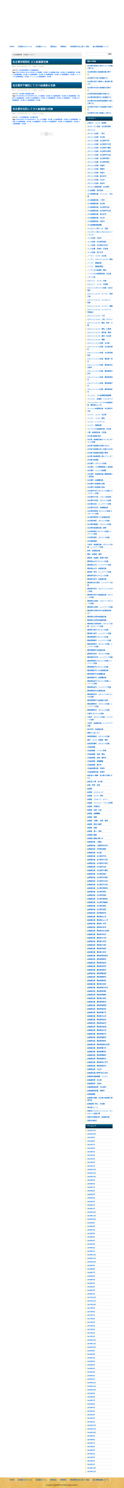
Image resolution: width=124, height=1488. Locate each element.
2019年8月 (91, 1226)
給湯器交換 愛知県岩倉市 (96, 963)
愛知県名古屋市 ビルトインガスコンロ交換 (100, 602)
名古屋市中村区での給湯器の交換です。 (100, 108)
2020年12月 (91, 1169)
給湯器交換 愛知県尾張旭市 (97, 955)
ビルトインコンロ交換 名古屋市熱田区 (100, 354)
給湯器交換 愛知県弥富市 (96, 970)
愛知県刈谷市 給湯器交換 (96, 579)
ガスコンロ (91, 130)
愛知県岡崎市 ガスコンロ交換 (97, 637)
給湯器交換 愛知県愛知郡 (96, 973)
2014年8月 (91, 1439)
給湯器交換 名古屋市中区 (96, 856)
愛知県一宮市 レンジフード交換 (99, 572)
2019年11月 (91, 1216)
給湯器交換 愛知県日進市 (96, 984)
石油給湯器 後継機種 (95, 761)
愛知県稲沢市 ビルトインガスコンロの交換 (100, 695)
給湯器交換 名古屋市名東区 (97, 877)
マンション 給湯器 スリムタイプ (100, 399)
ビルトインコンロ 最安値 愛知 (99, 332)
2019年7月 (91, 1230)
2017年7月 (91, 1315)
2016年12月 (91, 1340)
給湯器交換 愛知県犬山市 (96, 1016)
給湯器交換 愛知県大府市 (96, 941)
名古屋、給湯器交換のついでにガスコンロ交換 (100, 441)
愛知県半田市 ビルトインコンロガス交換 (100, 590)
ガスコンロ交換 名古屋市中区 (98, 140)
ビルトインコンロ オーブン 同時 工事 (100, 295)
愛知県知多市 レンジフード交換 (99, 687)
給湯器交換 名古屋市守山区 (97, 884)
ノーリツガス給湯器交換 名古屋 (99, 273)
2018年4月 (91, 1283)
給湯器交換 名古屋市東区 (96, 892)
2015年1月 (91, 1422)
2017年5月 (91, 1322)
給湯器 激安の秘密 (94, 824)
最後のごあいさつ (93, 733)
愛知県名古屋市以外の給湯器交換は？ (99, 612)
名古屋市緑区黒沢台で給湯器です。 (100, 97)
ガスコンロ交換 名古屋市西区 (98, 162)
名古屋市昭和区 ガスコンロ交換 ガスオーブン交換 (99, 512)
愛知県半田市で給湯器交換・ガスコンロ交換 (100, 596)
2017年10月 (91, 1304)
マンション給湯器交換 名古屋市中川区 (100, 410)
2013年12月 (91, 1468)
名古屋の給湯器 (92, 460)
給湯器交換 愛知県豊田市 (96, 1058)
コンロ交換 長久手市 (95, 252)
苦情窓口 (63, 46)
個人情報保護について (101, 46)
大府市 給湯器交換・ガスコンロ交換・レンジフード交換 (100, 546)
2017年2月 (91, 1333)
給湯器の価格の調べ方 (95, 838)
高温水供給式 (92, 1120)
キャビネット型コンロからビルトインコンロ (100, 233)
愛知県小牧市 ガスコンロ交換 (97, 630)
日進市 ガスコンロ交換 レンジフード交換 (100, 718)
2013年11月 (91, 1471)
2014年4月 (91, 1454)
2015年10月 (91, 1390)
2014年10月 (91, 1432)
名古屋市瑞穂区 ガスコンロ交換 (99, 524)
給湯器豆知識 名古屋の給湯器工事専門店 (100, 1099)
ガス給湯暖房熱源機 (94, 225)
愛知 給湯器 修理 (94, 554)
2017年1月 (91, 1336)
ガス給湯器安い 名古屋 (68, 98)
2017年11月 (91, 1301)
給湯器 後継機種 (93, 813)
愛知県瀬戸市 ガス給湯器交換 (97, 670)
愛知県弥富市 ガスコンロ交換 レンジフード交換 (100, 645)
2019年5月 (91, 1237)
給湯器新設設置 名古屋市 (96, 1087)
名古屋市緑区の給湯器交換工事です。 (99, 73)
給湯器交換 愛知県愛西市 (96, 977)
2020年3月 (91, 1201)
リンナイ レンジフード (96, 422)
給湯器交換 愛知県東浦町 (96, 991)
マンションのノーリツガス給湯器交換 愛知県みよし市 (100, 404)
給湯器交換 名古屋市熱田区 (97, 899)
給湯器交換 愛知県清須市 (96, 1009)
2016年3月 (91, 1372)
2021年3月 (91, 1159)
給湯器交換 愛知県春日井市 (97, 987)
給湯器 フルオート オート (97, 799)
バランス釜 (91, 277)
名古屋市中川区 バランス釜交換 (99, 497)
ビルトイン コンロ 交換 (97, 281)
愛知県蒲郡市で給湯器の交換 (97, 700)
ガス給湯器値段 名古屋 (35, 74)
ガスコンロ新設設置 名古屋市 (98, 187)
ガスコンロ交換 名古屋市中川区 (99, 144)
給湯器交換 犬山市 (94, 1069)
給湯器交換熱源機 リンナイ (97, 1076)
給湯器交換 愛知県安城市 (96, 948)
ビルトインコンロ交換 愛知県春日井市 (100, 372)
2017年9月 (91, 1308)
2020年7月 (91, 1187)
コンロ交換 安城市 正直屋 (97, 249)
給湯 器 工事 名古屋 (94, 781)
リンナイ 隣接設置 (94, 425)
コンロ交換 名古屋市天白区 (97, 245)
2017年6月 (91, 1319)
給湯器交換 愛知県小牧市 (96, 952)
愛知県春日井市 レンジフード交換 (100, 657)
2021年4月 (91, 1155)
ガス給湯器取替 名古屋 (51, 74)
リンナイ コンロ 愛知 (96, 418)
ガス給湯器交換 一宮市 (96, 200)
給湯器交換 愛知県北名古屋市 (98, 931)
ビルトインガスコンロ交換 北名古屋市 (100, 289)
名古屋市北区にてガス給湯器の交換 (33, 109)
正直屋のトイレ (41, 46)
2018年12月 (91, 1255)
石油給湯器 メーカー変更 (96, 750)
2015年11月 (91, 1386)
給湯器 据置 (92, 817)
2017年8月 (91, 1312)
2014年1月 (91, 1464)
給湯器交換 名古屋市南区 (96, 874)
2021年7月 (91, 1145)
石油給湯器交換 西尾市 (96, 772)
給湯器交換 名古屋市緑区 (96, 906)
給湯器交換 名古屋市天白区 (97, 881)
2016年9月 (91, 1351)
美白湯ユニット (92, 1107)
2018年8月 (91, 1269)
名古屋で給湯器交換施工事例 (97, 453)
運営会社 (53, 46)
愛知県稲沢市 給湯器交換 (96, 691)
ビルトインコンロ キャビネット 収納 (100, 301)
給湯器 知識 (92, 828)
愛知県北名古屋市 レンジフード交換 (100, 584)
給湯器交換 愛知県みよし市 (97, 920)
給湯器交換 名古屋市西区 (96, 909)
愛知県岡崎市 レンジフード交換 (99, 640)
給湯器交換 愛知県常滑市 (96, 966)
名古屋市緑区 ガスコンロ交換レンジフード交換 (99, 532)
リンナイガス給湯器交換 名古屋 (99, 429)
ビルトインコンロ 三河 (96, 316)
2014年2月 (91, 1461)
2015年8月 (91, 1397)
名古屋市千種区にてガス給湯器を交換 (34, 85)
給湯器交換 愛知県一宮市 (96, 923)
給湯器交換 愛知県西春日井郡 (98, 1044)
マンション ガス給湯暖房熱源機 (99, 395)
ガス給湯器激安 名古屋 (66, 74)
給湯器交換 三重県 (94, 842)
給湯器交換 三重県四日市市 (97, 845)
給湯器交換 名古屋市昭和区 (97, 888)
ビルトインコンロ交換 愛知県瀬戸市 (100, 384)
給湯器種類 (91, 1094)
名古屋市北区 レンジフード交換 (99, 504)
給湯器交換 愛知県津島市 (96, 1002)
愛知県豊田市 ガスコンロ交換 (98, 710)
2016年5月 (91, 1365)
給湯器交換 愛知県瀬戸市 (96, 1012)
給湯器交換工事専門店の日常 (97, 1073)
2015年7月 (91, 1400)
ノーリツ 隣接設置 (94, 263)
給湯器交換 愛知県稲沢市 (96, 1034)
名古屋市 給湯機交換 (95, 480)
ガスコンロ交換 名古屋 (96, 137)
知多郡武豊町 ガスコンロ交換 (98, 743)
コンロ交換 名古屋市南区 (96, 242)
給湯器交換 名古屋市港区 (96, 895)
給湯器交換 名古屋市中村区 (97, 863)
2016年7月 (91, 1358)
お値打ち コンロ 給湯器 (96, 123)
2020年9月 (91, 1180)
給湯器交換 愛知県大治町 (96, 945)
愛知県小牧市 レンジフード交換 (99, 633)
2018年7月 (91, 1272)
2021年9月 (91, 1137)
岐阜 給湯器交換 (93, 551)
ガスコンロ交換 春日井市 (96, 176)
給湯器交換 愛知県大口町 (96, 938)
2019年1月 (91, 1251)
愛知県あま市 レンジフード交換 (99, 565)
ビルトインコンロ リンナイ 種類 (100, 306)
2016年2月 (91, 1376)
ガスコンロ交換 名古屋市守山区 (99, 155)
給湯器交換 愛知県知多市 (96, 1023)
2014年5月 (91, 1450)
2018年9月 (91, 1265)
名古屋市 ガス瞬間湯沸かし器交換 (100, 467)
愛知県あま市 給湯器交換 (96, 568)
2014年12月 (91, 1425)
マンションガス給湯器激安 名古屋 (40, 76)
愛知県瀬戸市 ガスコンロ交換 (97, 667)
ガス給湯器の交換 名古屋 (56, 72)
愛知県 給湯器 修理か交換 (97, 558)
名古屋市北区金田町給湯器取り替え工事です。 (100, 102)
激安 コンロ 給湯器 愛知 (97, 740)
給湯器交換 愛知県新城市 (96, 980)
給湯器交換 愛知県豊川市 (96, 1048)
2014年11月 (91, 1429)
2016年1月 (91, 1379)
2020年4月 (91, 1198)
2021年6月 (91, 1148)
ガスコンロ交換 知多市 (96, 183)
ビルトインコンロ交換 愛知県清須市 (100, 378)
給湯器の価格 (92, 835)
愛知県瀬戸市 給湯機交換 (96, 674)
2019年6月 (91, 1233)
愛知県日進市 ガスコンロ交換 (98, 654)
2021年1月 (91, 1166)
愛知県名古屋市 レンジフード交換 (100, 607)
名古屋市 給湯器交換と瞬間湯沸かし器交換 (100, 475)
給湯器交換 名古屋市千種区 (97, 870)
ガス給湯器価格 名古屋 (19, 74)
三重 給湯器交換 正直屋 (96, 432)
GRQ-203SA (20, 119)
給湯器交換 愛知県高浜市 (96, 1066)
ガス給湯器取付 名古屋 (37, 98)
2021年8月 (91, 1141)
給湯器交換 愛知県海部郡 (96, 1005)
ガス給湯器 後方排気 (95, 190)
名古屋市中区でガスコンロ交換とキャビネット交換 (100, 492)
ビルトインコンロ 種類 (96, 339)
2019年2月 (91, 1248)
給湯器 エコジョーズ (95, 792)
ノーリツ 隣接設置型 (95, 266)
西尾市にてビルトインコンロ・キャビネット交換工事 (100, 1112)
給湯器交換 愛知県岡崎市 (96, 959)
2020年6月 (91, 1191)
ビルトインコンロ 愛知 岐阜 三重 (100, 324)
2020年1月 (91, 1208)
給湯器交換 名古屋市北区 (96, 867)
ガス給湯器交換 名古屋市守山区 (99, 211)
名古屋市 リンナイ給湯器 (96, 470)
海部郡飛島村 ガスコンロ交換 (98, 736)
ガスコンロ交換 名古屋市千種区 (99, 148)
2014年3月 (91, 1457)
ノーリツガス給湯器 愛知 (96, 270)
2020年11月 (91, 1173)
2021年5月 (91, 1152)
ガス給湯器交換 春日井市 (96, 214)
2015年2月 (91, 1418)
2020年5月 (91, 1194)
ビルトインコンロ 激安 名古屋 (99, 336)
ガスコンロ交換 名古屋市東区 (98, 158)
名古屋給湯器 (92, 541)
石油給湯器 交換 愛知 (96, 754)
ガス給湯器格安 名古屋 (70, 121)
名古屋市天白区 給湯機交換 (97, 507)
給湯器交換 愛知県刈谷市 (96, 927)
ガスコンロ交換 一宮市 (96, 133)
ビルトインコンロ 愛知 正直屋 (99, 329)
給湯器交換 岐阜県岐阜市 (96, 913)
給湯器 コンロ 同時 (95, 796)
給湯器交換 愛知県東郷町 (96, 995)
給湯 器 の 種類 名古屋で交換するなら (99, 777)
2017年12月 (91, 1297)
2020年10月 (91, 1177)
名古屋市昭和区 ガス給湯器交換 (30, 61)
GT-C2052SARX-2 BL (32, 119)
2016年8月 (91, 1354)
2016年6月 (91, 1361)
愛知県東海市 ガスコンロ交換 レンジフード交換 (99, 662)
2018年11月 (91, 1258)
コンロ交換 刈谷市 (94, 238)
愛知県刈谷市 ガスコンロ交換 (97, 575)
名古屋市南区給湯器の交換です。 (99, 94)
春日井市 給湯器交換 (95, 729)
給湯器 (89, 789)
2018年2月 (91, 1290)
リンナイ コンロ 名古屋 (96, 414)
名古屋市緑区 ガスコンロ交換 (98, 537)
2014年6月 (91, 1446)
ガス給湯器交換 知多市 (96, 221)
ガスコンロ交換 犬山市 (96, 180)
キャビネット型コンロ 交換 (97, 228)
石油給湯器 (91, 747)
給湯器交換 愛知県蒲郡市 (96, 1037)
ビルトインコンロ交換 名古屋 (98, 343)
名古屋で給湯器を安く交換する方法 (100, 449)
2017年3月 (91, 1329)
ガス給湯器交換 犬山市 (96, 218)
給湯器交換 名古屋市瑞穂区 (97, 902)
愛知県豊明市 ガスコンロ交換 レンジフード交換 (100, 705)
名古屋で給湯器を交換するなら (98, 446)
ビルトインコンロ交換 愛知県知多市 (100, 390)
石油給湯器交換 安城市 (96, 768)
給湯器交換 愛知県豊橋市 (96, 1055)
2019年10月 (91, 1219)
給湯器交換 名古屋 (94, 853)
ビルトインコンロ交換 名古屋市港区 (100, 348)
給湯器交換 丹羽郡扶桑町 (96, 849)
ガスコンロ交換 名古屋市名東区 (99, 151)
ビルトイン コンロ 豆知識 (97, 284)
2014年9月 (91, 1436)
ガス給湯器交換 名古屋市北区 (28, 117)
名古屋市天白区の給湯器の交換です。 (99, 89)
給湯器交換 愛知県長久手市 (97, 1062)
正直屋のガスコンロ (25, 46)
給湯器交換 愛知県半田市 (96, 934)
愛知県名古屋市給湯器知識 (96, 620)
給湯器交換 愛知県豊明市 (96, 1051)
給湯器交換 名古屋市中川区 (97, 860)
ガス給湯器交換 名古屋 (72, 72)
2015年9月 (91, 1393)
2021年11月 (91, 1130)
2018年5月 (91, 1280)
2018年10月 (91, 1262)
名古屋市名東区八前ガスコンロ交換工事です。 (100, 67)
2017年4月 (91, 1326)
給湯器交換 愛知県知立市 (96, 1030)
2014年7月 (91, 1443)
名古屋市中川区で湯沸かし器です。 (100, 113)
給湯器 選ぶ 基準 (94, 831)
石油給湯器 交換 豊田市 (96, 758)
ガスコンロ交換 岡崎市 (96, 169)
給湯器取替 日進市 (94, 1083)
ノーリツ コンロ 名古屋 (96, 256)
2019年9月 (91, 1223)
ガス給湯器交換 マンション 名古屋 (100, 195)
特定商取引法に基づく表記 (79, 46)
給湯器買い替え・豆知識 (96, 1104)
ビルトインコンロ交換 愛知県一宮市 (100, 360)
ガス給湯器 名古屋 (41, 72)
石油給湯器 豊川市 (94, 765)
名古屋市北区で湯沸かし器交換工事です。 (100, 83)
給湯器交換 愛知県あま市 (96, 916)
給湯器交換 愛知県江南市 (96, 998)
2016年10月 (91, 1347)
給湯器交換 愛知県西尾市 (96, 1041)
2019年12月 (91, 1212)
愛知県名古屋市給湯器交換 (96, 617)
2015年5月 (91, 1407)
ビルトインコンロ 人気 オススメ (100, 319)
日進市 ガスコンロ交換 (95, 713)
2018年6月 (91, 1276)
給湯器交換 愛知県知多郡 (96, 1027)
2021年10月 (91, 1134)
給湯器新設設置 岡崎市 (96, 1091)
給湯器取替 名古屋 (94, 1080)
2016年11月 (91, 1343)
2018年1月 (91, 1294)
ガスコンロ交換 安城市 (96, 165)
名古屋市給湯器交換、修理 (96, 528)
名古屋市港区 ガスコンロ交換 (98, 521)
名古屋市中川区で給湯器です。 (98, 78)
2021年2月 (91, 1162)
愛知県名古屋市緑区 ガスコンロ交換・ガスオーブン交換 (100, 625)
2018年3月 (91, 1287)
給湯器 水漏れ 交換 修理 (97, 820)
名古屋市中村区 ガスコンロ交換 (99, 500)
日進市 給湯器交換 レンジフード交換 (100, 724)
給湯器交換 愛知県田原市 (96, 1019)
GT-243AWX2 (20, 96)
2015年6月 (91, 1404)
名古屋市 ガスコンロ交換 (96, 463)
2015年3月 (91, 1415)
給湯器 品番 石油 (94, 810)
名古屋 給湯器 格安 (94, 436)
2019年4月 (91, 1240)
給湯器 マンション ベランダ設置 (100, 803)
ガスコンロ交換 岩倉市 (96, 173)
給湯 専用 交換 (93, 785)
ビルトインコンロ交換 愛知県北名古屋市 (100, 366)
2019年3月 (91, 1244)
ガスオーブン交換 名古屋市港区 (99, 126)
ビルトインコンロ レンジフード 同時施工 (100, 311)
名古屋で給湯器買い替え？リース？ (100, 456)
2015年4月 (91, 1411)
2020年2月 (91, 1205)
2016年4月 (91, 1368)
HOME (11, 46)
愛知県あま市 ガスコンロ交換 (97, 561)
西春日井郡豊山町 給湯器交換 (98, 1117)
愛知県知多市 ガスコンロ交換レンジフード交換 (99, 682)
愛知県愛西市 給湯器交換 (96, 650)
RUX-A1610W (30, 72)
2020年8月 (91, 1184)
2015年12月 (91, 1383)
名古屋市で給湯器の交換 (26, 94)
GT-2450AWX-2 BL (31, 96)
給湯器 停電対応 (93, 806)
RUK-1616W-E (20, 72)
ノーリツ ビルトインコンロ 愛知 (100, 259)
